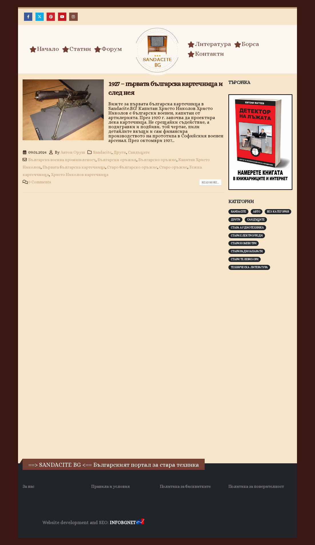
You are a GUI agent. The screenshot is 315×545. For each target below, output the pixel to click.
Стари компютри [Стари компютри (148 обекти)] (243, 243)
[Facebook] (28, 17)
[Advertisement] (271, 363)
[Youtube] (62, 17)
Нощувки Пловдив (252, 523)
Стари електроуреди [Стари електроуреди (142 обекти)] (247, 235)
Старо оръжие (173, 167)
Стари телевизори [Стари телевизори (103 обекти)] (244, 259)
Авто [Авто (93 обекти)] (256, 211)
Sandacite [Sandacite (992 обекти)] (238, 211)
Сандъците (139, 152)
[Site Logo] (157, 50)
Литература (209, 44)
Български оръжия (116, 159)
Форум (108, 49)
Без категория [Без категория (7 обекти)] (278, 211)
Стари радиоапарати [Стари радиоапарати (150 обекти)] (247, 251)
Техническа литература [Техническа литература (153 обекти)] (249, 267)
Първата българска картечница (74, 167)
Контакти (206, 53)
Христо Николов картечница (79, 174)
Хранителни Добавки (165, 523)
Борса (246, 44)
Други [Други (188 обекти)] (235, 219)
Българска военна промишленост (61, 159)
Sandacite (102, 152)
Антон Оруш (73, 152)
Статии (76, 49)
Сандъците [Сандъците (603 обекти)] (256, 219)
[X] (39, 17)
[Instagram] (73, 17)
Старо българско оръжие (132, 167)
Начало (44, 49)
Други (119, 152)
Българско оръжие (157, 159)
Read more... (210, 182)
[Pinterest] (51, 17)
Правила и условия (110, 486)
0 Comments (39, 182)
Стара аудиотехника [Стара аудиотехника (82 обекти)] (247, 227)
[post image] (63, 109)
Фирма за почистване (210, 523)
